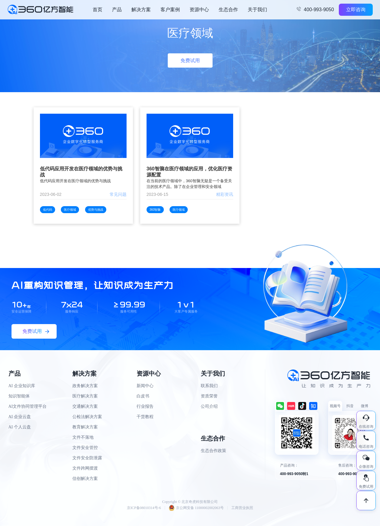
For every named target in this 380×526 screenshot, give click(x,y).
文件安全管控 (85, 447)
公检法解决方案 (87, 416)
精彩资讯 (224, 194)
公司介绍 (209, 406)
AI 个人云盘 (19, 427)
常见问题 (118, 194)
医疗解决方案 (85, 396)
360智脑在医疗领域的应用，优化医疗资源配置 (189, 171)
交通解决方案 (85, 406)
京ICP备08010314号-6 (144, 508)
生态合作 (228, 9)
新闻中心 (145, 386)
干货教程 (145, 416)
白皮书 (143, 396)
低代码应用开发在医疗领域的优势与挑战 (81, 171)
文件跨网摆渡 (85, 468)
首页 (97, 9)
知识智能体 (19, 396)
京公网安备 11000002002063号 (196, 508)
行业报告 (145, 406)
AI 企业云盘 (19, 416)
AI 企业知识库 (21, 386)
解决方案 (141, 9)
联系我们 (209, 386)
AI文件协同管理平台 (27, 406)
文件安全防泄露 (87, 458)
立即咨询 (355, 9)
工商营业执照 (242, 508)
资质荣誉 (209, 396)
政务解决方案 (85, 386)
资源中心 (199, 9)
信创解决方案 (85, 478)
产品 (117, 9)
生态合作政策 (213, 450)
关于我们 (257, 9)
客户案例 (170, 9)
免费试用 (190, 60)
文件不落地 (83, 437)
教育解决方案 (85, 427)
